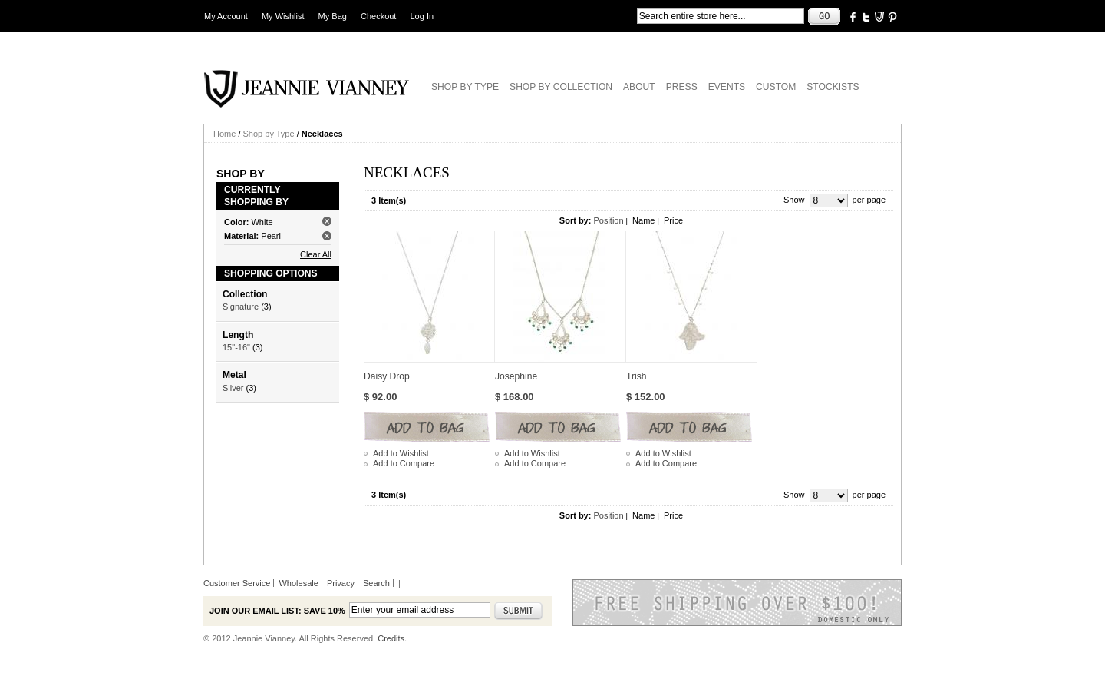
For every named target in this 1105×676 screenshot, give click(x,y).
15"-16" (236, 347)
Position (608, 220)
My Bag (332, 16)
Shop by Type (269, 133)
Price (673, 220)
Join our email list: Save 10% (277, 610)
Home (224, 133)
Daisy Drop (387, 376)
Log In (422, 16)
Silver (233, 388)
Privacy (341, 583)
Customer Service (236, 583)
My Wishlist (283, 16)
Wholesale (298, 583)
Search (376, 583)
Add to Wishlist (401, 453)
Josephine (516, 376)
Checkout (378, 16)
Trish (636, 376)
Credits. (392, 638)
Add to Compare (403, 463)
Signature (241, 306)
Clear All (316, 254)
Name (643, 220)
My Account (226, 16)
